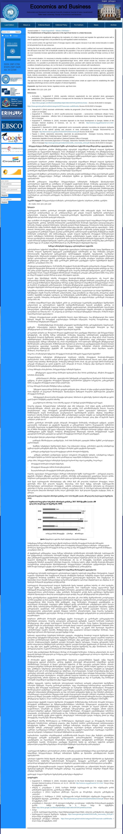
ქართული (112, 1)
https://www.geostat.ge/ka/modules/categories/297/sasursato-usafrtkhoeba (53, 106)
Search (17, 32)
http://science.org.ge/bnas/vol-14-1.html (99, 123)
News (96, 25)
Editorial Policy (61, 25)
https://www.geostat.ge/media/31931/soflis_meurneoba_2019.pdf (66, 143)
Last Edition (9, 25)
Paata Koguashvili (47, 31)
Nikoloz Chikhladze (62, 31)
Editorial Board (44, 25)
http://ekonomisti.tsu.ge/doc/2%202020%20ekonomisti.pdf (59, 132)
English (104, 1)
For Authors (78, 25)
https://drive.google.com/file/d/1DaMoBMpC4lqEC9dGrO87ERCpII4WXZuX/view (59, 103)
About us (26, 25)
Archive (113, 25)
